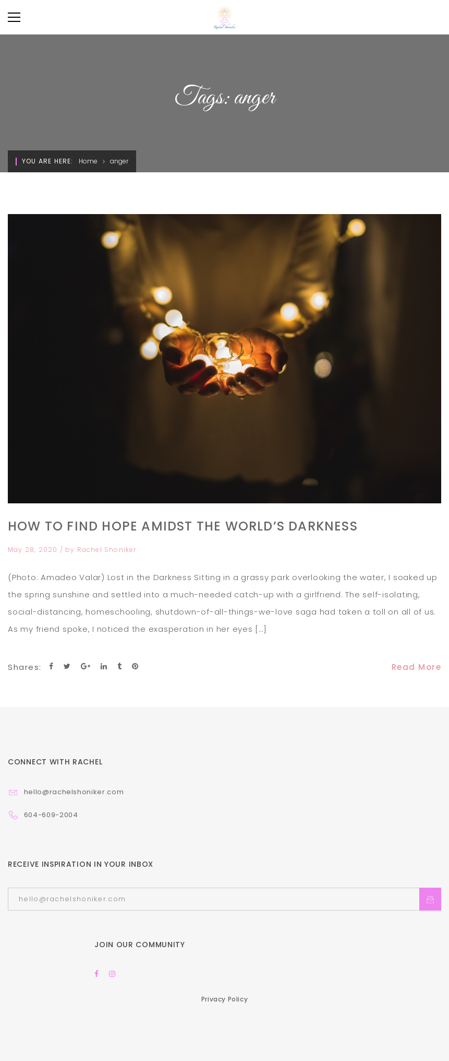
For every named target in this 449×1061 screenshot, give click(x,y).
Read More (417, 667)
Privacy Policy (224, 999)
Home (88, 161)
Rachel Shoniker (107, 549)
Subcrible (430, 899)
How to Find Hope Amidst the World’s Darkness (183, 526)
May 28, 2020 (34, 549)
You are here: (48, 161)
